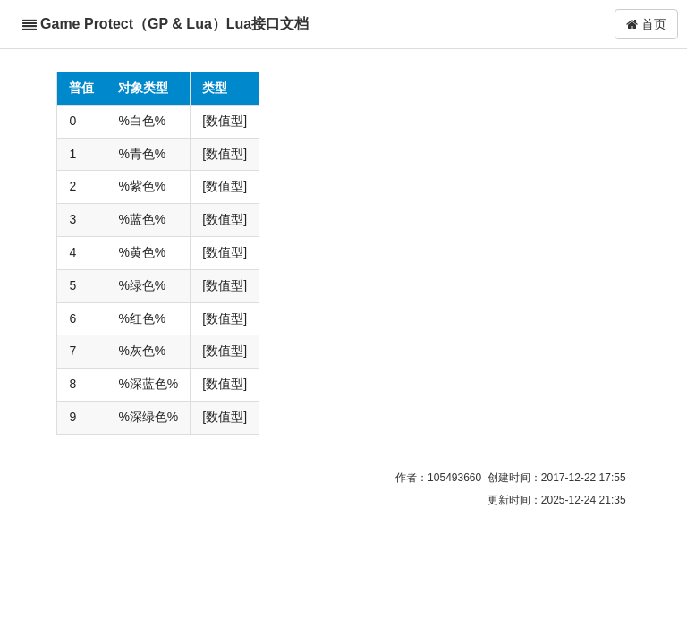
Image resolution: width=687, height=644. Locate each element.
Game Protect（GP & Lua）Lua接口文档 (174, 23)
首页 (646, 24)
